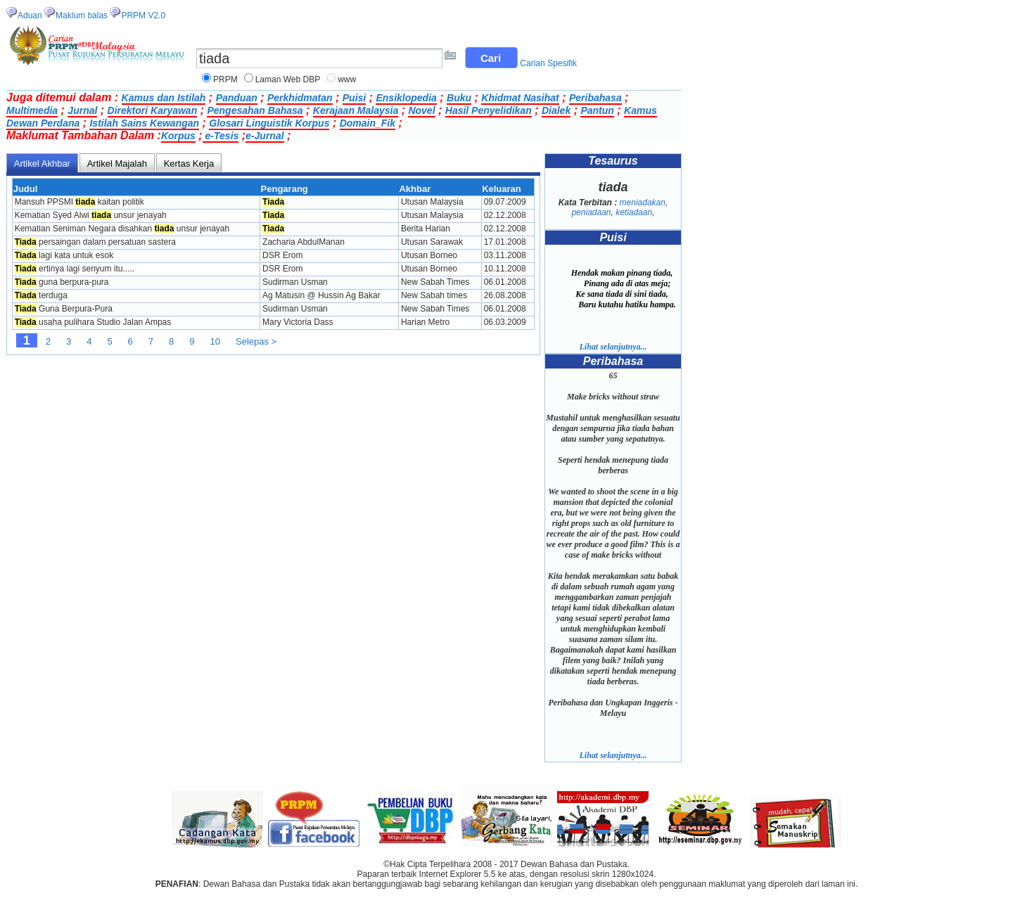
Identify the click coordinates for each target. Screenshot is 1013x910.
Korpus (178, 135)
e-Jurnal (264, 135)
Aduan (30, 15)
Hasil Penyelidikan (488, 110)
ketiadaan (634, 212)
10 (215, 341)
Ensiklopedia (406, 97)
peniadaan (591, 212)
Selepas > (256, 341)
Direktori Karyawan (153, 110)
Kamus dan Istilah (164, 97)
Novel (421, 110)
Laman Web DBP (288, 79)
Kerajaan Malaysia (355, 110)
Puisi (354, 97)
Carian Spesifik (548, 63)
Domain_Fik (367, 123)
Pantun (596, 110)
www (347, 79)
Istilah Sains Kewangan (144, 123)
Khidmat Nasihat (520, 97)
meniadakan (642, 202)
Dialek (556, 110)
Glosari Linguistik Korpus (269, 123)
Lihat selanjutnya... (612, 347)
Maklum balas (82, 15)
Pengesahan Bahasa (254, 110)
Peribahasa (595, 97)
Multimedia (32, 110)
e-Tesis (221, 135)
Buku (459, 97)
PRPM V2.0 (143, 15)
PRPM (225, 79)
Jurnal (82, 110)
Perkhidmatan (300, 97)
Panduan (236, 97)
